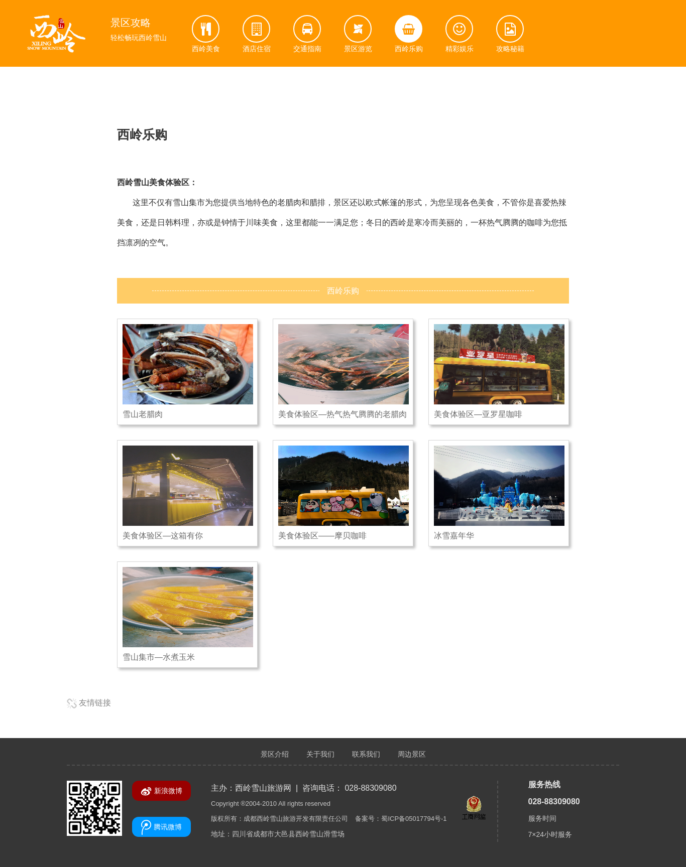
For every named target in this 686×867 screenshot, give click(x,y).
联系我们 (366, 754)
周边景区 (412, 754)
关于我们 (320, 754)
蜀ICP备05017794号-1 (413, 818)
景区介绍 (275, 754)
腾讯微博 (161, 827)
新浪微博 (161, 791)
